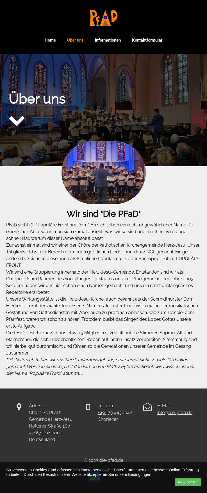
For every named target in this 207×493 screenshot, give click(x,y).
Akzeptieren (188, 482)
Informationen (108, 40)
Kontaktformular (147, 40)
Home (50, 40)
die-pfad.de (180, 412)
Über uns (75, 40)
